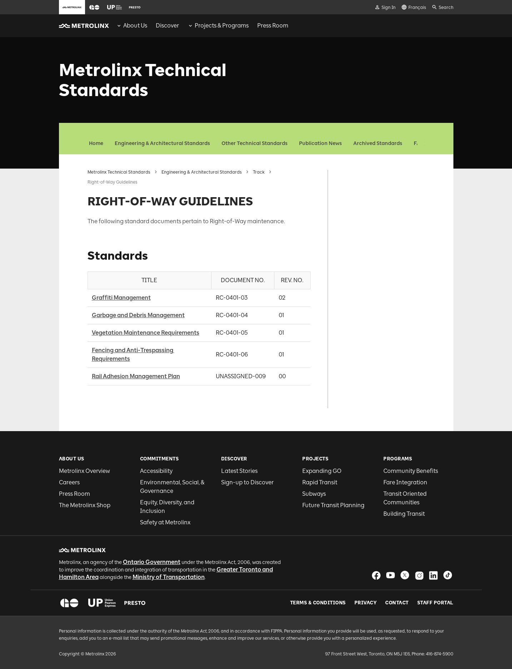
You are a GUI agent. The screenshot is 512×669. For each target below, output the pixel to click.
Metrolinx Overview (84, 471)
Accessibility (156, 471)
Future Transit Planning (333, 505)
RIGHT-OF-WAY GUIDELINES (381, 172)
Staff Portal (435, 603)
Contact (397, 603)
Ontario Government (151, 562)
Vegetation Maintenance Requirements (145, 332)
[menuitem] (131, 25)
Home (96, 143)
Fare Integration (405, 482)
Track (258, 172)
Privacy (365, 603)
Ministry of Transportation (169, 577)
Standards (357, 184)
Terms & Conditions (318, 603)
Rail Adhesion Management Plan (136, 376)
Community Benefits (410, 471)
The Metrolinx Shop (84, 505)
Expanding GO (322, 471)
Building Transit (404, 513)
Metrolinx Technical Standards (119, 172)
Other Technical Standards (255, 143)
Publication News (320, 143)
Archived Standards (377, 143)
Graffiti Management (121, 297)
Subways (314, 493)
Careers (69, 482)
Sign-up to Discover (247, 482)
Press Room (74, 493)
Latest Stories (239, 471)
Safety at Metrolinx (165, 522)
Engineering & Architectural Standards (162, 143)
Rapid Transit (319, 482)
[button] (94, 7)
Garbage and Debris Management (138, 315)
